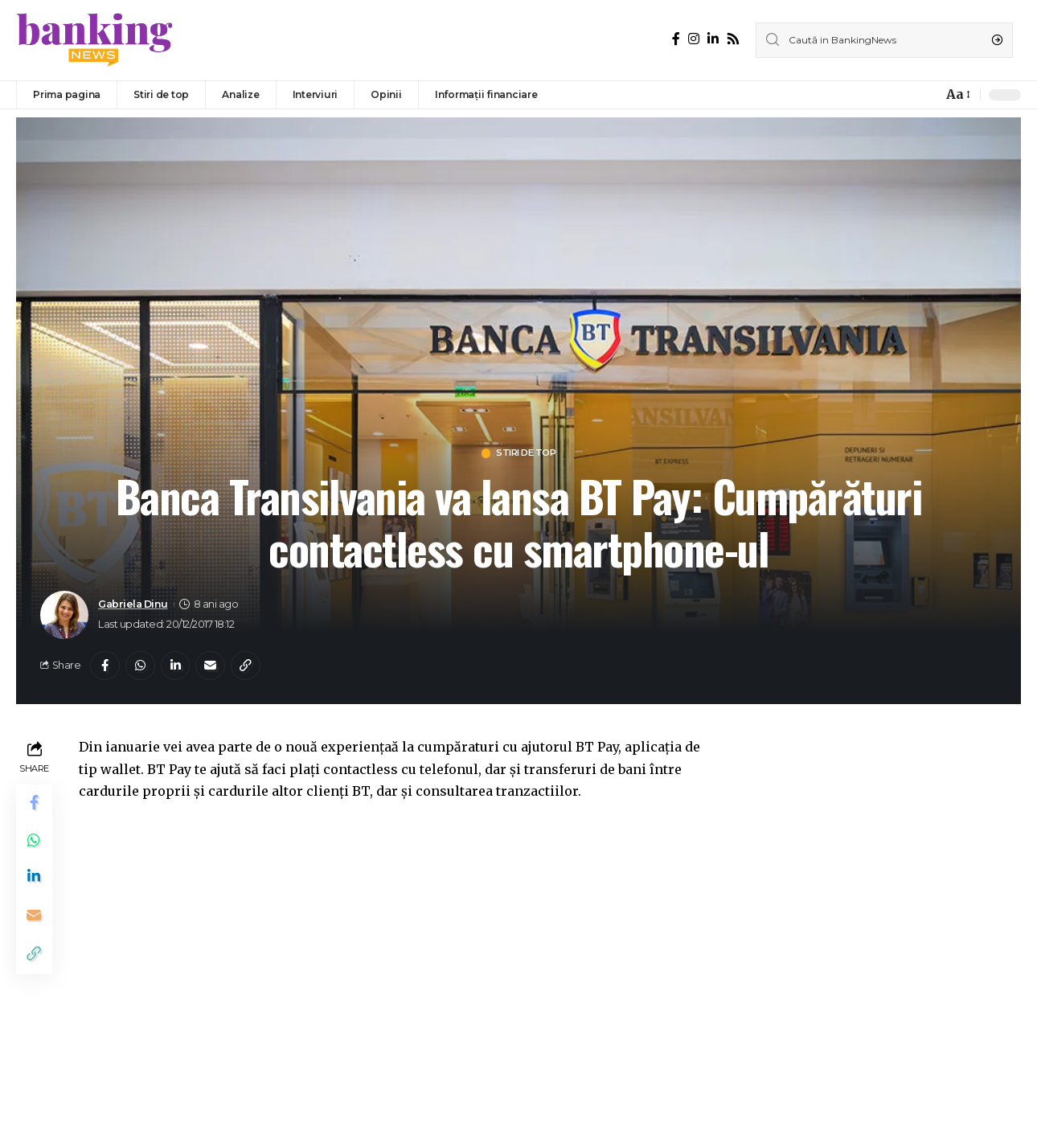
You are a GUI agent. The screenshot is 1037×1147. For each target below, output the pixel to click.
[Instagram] (693, 39)
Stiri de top (527, 454)
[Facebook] (676, 39)
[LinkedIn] (713, 39)
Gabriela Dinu (133, 606)
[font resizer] (957, 94)
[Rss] (733, 39)
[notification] (926, 95)
